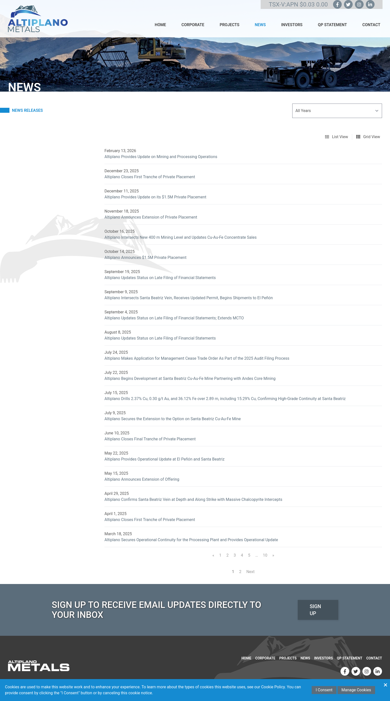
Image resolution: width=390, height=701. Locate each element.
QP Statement (332, 24)
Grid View (368, 136)
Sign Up (315, 609)
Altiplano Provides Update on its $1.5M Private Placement (155, 197)
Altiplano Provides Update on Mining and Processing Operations (160, 156)
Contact (371, 24)
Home (160, 24)
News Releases (27, 110)
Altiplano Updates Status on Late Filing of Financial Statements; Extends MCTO (174, 318)
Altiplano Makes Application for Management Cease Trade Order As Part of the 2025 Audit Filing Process (196, 358)
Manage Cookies (356, 690)
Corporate (192, 24)
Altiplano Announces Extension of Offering (141, 479)
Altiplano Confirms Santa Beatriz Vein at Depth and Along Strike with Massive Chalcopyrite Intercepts (193, 499)
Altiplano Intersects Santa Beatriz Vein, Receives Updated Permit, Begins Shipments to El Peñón (188, 297)
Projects (229, 24)
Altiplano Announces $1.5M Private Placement (145, 257)
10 (265, 555)
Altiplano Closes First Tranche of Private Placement (149, 177)
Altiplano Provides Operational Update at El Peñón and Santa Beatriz (164, 459)
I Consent (324, 690)
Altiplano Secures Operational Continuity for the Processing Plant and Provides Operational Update (191, 539)
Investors (291, 24)
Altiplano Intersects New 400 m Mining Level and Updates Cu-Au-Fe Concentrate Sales (180, 237)
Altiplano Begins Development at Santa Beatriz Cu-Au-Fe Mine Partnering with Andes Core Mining (190, 378)
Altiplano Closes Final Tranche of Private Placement (150, 439)
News (260, 24)
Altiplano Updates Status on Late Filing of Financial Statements (160, 277)
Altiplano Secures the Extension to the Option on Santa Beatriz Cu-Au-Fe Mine (172, 418)
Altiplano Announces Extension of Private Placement (150, 217)
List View (336, 136)
